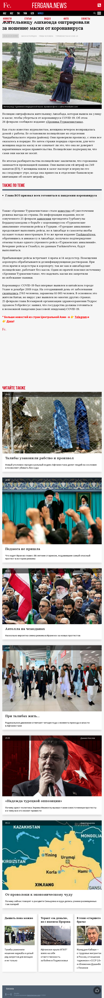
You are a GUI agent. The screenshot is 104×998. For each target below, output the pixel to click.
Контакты (10, 988)
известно (64, 210)
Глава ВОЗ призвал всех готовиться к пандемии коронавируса (51, 195)
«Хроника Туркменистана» (64, 121)
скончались (10, 293)
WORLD (40, 13)
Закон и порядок (29, 36)
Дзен (10, 321)
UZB (32, 13)
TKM (25, 13)
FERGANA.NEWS (49, 5)
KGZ (11, 13)
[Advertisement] (52, 363)
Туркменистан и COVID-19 (66, 36)
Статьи (28, 18)
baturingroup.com (33, 995)
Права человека (46, 36)
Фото (66, 18)
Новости (7, 18)
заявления (44, 218)
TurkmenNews (85, 234)
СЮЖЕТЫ (85, 18)
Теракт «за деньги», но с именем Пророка (55, 919)
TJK (18, 13)
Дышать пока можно (19, 918)
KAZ (4, 13)
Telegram (81, 317)
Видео (47, 18)
